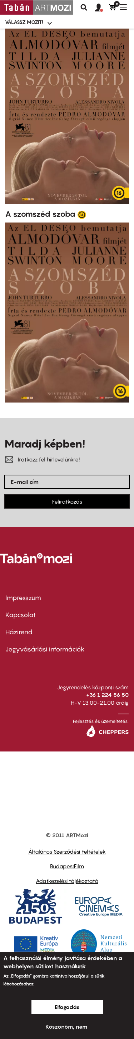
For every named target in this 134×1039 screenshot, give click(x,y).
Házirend (19, 632)
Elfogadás (67, 1007)
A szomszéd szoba (40, 214)
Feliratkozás (67, 501)
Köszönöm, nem (66, 1026)
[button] (102, 8)
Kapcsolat (20, 615)
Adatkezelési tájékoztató (67, 881)
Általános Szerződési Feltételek (67, 851)
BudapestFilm (67, 866)
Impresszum (23, 597)
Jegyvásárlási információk (45, 649)
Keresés (84, 7)
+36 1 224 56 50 (107, 694)
